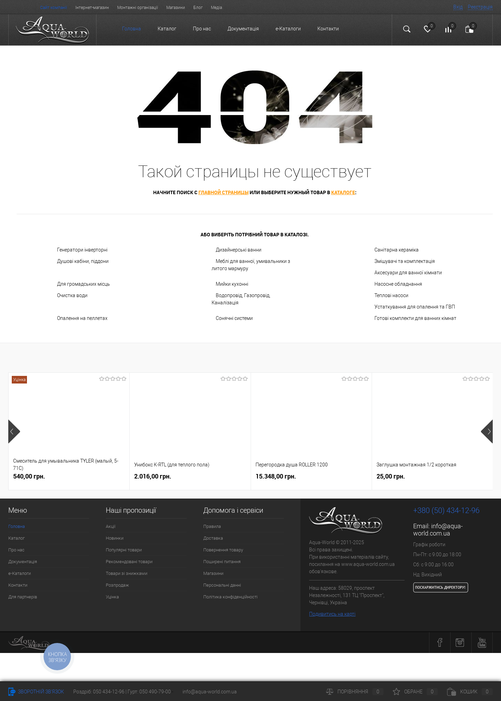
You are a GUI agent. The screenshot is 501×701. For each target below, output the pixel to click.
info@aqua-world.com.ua (438, 529)
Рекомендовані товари (129, 561)
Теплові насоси (391, 295)
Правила (212, 526)
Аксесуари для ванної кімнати (408, 272)
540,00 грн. (29, 476)
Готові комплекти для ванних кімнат (415, 318)
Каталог (167, 28)
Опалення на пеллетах (82, 318)
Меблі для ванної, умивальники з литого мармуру (251, 264)
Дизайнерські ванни (238, 250)
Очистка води (72, 295)
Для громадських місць (83, 284)
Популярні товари (124, 549)
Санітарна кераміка (396, 250)
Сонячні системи (234, 318)
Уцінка (112, 596)
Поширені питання (222, 561)
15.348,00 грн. (276, 476)
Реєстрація (480, 7)
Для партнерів (22, 596)
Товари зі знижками (126, 573)
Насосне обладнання (398, 284)
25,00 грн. (391, 476)
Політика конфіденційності (230, 596)
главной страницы (223, 192)
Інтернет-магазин (92, 7)
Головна (131, 28)
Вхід (458, 7)
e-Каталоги (288, 28)
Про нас (202, 28)
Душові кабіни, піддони (83, 261)
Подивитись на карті (332, 614)
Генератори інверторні (82, 250)
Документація (243, 28)
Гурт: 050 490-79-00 (150, 691)
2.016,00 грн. (152, 476)
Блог (198, 7)
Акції (110, 526)
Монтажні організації (137, 7)
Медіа (216, 7)
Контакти (328, 28)
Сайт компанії (53, 7)
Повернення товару (223, 549)
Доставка (213, 538)
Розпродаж (117, 585)
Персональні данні (222, 585)
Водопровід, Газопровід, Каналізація (241, 299)
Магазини (175, 7)
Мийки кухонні (232, 284)
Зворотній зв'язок (36, 691)
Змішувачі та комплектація (404, 261)
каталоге (343, 192)
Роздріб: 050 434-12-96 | (100, 691)
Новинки (114, 538)
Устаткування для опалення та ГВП (414, 307)
